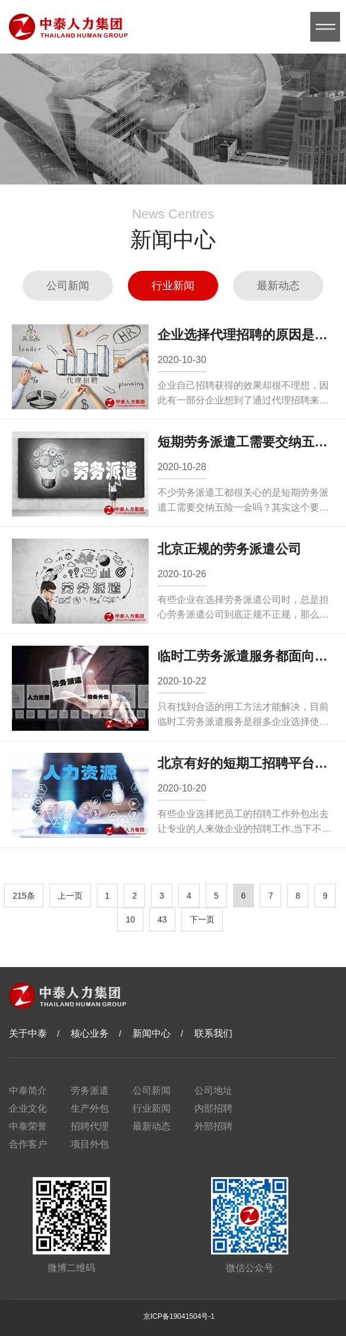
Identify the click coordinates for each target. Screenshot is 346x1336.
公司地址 (213, 1090)
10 (130, 919)
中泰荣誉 (28, 1126)
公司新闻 (67, 286)
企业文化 (28, 1108)
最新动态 (278, 286)
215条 (23, 895)
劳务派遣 (90, 1090)
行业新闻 (173, 286)
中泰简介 (28, 1090)
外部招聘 (213, 1126)
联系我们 (213, 1033)
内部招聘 (213, 1108)
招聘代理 (90, 1126)
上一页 (70, 895)
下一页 (202, 919)
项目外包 (90, 1144)
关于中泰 (28, 1033)
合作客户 (28, 1144)
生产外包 (90, 1108)
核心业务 (90, 1033)
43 (162, 919)
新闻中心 (152, 1033)
